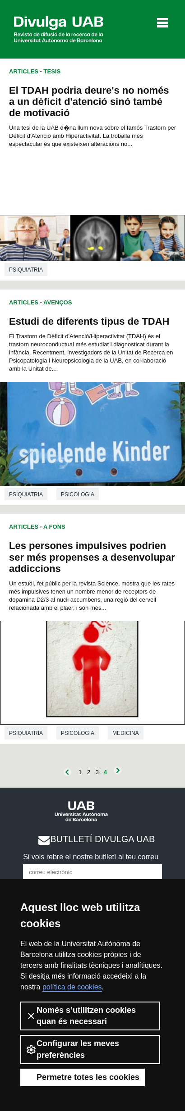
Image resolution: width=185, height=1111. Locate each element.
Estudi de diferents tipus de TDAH (89, 321)
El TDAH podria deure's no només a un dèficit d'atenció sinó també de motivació (89, 101)
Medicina (125, 733)
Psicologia (77, 494)
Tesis (52, 71)
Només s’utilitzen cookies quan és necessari (81, 1016)
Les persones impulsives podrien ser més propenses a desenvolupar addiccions (92, 557)
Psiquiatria (26, 270)
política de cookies (72, 987)
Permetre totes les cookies (82, 1077)
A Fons (54, 526)
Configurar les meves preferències (72, 1049)
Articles (23, 71)
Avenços (57, 302)
